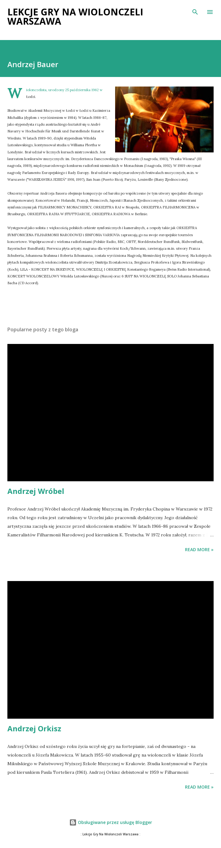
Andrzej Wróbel (35, 491)
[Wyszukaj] (195, 11)
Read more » (199, 549)
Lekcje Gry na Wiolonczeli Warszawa (75, 16)
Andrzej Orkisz (34, 728)
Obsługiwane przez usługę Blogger (110, 822)
